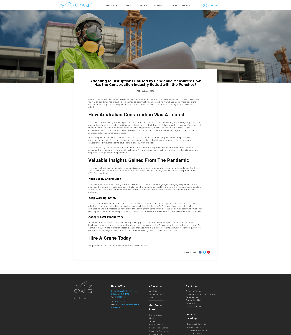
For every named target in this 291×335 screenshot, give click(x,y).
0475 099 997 (120, 302)
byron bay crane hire (196, 327)
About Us (153, 291)
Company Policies (193, 291)
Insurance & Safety (157, 294)
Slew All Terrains (156, 325)
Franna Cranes (155, 315)
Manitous (153, 318)
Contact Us (115, 308)
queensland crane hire (196, 324)
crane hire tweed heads (197, 330)
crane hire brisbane (195, 334)
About (143, 5)
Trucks (152, 321)
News (151, 297)
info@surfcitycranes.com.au (128, 305)
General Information (194, 307)
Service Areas (180, 5)
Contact (159, 5)
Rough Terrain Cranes (158, 328)
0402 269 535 (216, 5)
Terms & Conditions (194, 300)
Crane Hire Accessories (159, 331)
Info (128, 5)
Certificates (190, 303)
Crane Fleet (110, 5)
